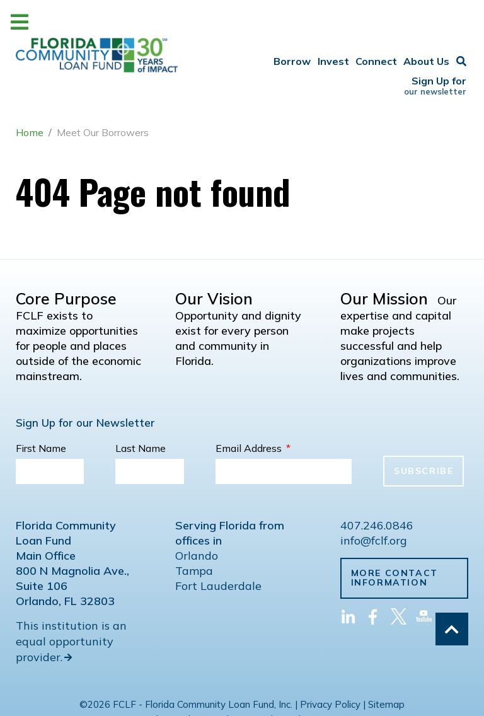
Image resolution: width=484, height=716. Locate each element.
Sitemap (386, 661)
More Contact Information (394, 534)
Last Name (140, 405)
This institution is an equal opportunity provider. (71, 598)
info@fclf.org (373, 497)
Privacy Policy (330, 661)
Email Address (253, 405)
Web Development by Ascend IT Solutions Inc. (242, 677)
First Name (41, 405)
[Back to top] (451, 629)
